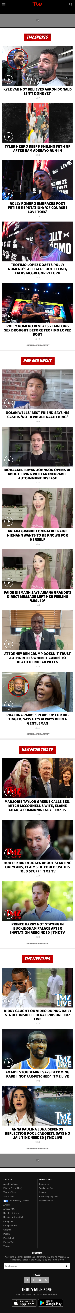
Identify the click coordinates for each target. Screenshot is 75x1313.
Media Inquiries (46, 1200)
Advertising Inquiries (48, 1196)
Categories (8, 1221)
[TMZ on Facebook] (27, 1280)
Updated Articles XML (13, 1217)
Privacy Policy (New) (12, 1188)
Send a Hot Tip (45, 1188)
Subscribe (67, 1266)
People (6, 1234)
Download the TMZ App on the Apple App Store (24, 1303)
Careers (42, 1192)
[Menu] (4, 4)
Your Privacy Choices (16, 1200)
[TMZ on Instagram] (46, 1280)
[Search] (71, 4)
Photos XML (9, 1242)
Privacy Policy (40, 1260)
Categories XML (10, 1225)
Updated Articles (11, 1213)
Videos (6, 1246)
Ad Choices (8, 1196)
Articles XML (9, 1209)
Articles (6, 1205)
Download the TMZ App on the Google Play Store (50, 1303)
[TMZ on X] (34, 1280)
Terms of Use (9, 1192)
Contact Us (44, 1184)
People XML (8, 1238)
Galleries (7, 1230)
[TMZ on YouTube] (40, 1280)
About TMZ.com (10, 1184)
